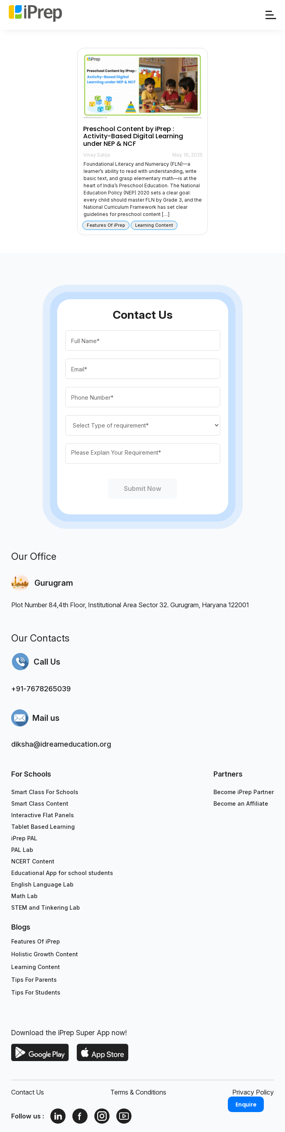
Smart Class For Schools (44, 792)
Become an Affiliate (240, 803)
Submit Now (142, 488)
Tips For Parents (34, 979)
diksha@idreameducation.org (61, 744)
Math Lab (24, 896)
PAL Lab (22, 849)
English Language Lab (42, 884)
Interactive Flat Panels (42, 815)
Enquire (246, 1104)
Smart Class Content (39, 803)
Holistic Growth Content (44, 954)
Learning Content (35, 966)
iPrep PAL (24, 838)
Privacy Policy (253, 1092)
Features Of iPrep (35, 941)
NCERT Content (32, 861)
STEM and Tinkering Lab (45, 907)
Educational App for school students (62, 872)
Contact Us (27, 1092)
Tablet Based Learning (43, 826)
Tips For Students (35, 992)
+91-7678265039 (41, 689)
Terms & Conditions (138, 1092)
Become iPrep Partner (243, 792)
